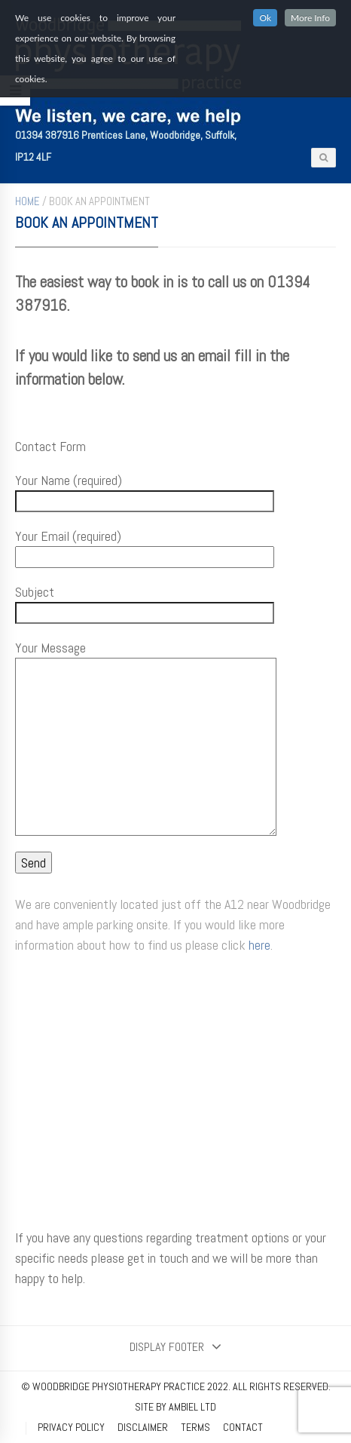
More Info (310, 17)
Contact (243, 1427)
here (259, 944)
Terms (195, 1427)
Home (27, 201)
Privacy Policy (71, 1427)
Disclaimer (143, 1427)
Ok (265, 17)
